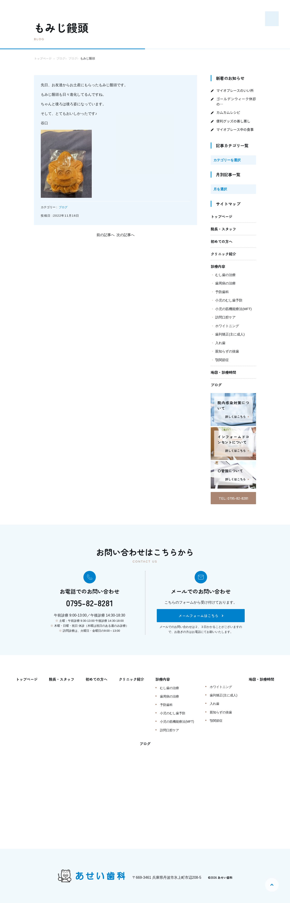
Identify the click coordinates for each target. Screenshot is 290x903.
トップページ (221, 216)
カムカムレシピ (228, 112)
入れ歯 (220, 343)
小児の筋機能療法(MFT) (233, 309)
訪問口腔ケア (225, 317)
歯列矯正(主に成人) (230, 334)
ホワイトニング (227, 326)
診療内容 (218, 266)
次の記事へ (125, 235)
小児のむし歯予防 (228, 300)
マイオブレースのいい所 (235, 90)
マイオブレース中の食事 (235, 129)
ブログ (63, 207)
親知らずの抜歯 (227, 351)
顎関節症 (222, 360)
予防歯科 (222, 292)
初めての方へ (221, 241)
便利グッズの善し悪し (233, 121)
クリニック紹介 (223, 254)
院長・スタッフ (223, 229)
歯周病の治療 (225, 283)
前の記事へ (106, 235)
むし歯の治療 (225, 275)
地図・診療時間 (223, 372)
